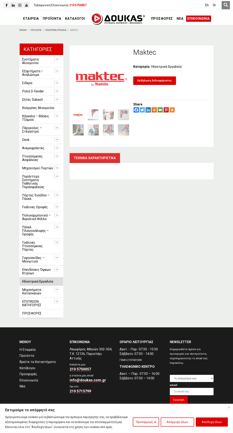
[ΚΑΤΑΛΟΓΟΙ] (75, 19)
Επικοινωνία (28, 380)
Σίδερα (27, 83)
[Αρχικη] (23, 30)
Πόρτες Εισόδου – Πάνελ (36, 197)
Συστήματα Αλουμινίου (30, 61)
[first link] (226, 5)
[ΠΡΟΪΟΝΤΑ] (52, 19)
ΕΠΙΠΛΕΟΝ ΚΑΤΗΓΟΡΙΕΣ (31, 303)
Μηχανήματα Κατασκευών (31, 291)
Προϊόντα (26, 356)
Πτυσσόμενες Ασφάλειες (32, 158)
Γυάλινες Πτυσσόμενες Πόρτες (32, 246)
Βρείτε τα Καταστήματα (37, 362)
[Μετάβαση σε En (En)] (207, 5)
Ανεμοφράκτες (33, 148)
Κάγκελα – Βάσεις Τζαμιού (35, 118)
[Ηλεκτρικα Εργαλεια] (55, 30)
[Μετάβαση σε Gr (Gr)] (214, 5)
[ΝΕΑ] (180, 19)
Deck (26, 140)
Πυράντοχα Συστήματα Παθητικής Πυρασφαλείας (33, 181)
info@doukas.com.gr (88, 380)
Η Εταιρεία (27, 350)
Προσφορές (28, 374)
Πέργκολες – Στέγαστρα (32, 129)
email (173, 385)
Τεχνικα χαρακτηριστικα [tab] (95, 158)
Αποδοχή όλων (212, 422)
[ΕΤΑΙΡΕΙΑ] (31, 19)
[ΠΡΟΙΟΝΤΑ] (36, 30)
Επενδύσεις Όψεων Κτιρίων (36, 271)
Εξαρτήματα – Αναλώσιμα (32, 73)
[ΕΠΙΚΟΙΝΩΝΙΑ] (198, 19)
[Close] (228, 407)
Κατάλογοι (27, 368)
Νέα (22, 386)
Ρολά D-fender (33, 91)
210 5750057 (80, 369)
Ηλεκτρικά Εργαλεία (166, 67)
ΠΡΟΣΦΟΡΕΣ (32, 313)
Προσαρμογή (144, 422)
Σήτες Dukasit (32, 100)
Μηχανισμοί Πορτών (37, 168)
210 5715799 (80, 391)
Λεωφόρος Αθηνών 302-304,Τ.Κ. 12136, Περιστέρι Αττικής (91, 353)
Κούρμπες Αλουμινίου (38, 108)
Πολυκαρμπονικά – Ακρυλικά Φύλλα (36, 217)
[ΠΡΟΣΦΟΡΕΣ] (162, 19)
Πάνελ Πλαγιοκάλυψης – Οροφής (35, 230)
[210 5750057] (78, 5)
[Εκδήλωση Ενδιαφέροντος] (154, 80)
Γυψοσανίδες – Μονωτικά (33, 259)
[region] (116, 418)
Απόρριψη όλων (177, 422)
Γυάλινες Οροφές (35, 207)
